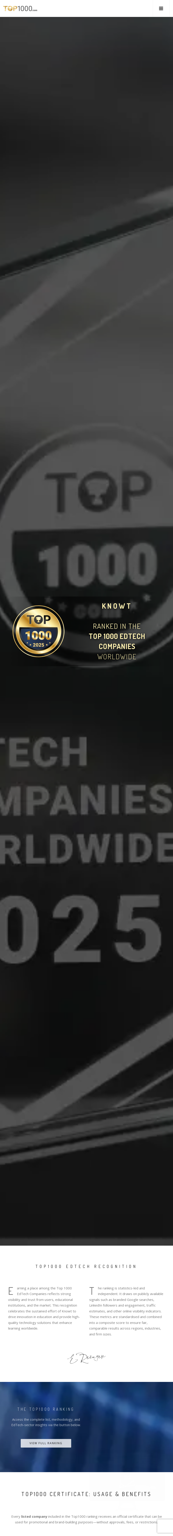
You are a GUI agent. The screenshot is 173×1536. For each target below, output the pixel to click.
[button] (161, 8)
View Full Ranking (46, 1443)
